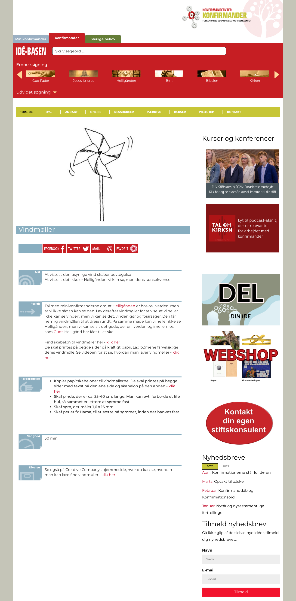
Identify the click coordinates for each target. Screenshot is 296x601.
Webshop (206, 112)
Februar (209, 490)
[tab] (211, 466)
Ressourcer (124, 112)
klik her (113, 342)
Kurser (180, 112)
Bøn (169, 81)
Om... (49, 112)
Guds (58, 332)
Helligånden (126, 81)
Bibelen (212, 81)
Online (95, 112)
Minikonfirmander (30, 39)
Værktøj (154, 112)
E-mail (208, 570)
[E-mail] (241, 579)
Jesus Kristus (83, 81)
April (206, 472)
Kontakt (234, 112)
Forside (26, 112)
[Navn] (241, 559)
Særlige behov (103, 39)
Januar (208, 506)
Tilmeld (241, 591)
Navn (207, 550)
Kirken (255, 81)
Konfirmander (67, 38)
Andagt (71, 112)
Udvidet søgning (36, 92)
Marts (207, 481)
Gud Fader (40, 81)
